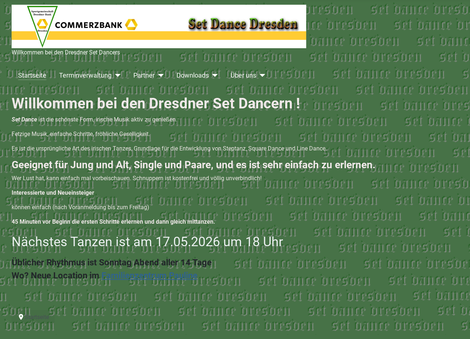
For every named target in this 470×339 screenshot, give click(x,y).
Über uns (243, 75)
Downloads (192, 75)
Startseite (32, 75)
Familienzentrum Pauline (149, 275)
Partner (144, 75)
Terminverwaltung (85, 75)
